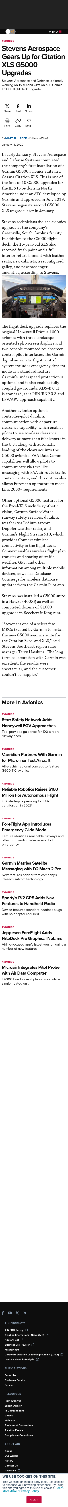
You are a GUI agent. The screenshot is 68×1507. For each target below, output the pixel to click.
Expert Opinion (13, 1405)
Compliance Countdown (19, 1435)
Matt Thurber (16, 138)
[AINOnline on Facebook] (3, 1313)
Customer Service (15, 1380)
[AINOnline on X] (17, 1313)
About (8, 1451)
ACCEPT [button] (34, 1499)
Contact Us (11, 1465)
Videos (9, 1415)
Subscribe (10, 1375)
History (9, 1460)
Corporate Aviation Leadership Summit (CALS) (34, 1354)
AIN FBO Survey (16, 1330)
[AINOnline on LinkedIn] (24, 1313)
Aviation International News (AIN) (26, 1335)
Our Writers (11, 1455)
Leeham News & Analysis (22, 1359)
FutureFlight (12, 1349)
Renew (9, 1385)
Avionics (8, 41)
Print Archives (13, 1400)
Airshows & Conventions (19, 1425)
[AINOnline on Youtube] (10, 1313)
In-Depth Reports (14, 1410)
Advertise (12, 1470)
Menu (55, 32)
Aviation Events (14, 1430)
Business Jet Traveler (19, 1344)
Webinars (10, 1420)
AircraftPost (14, 1339)
